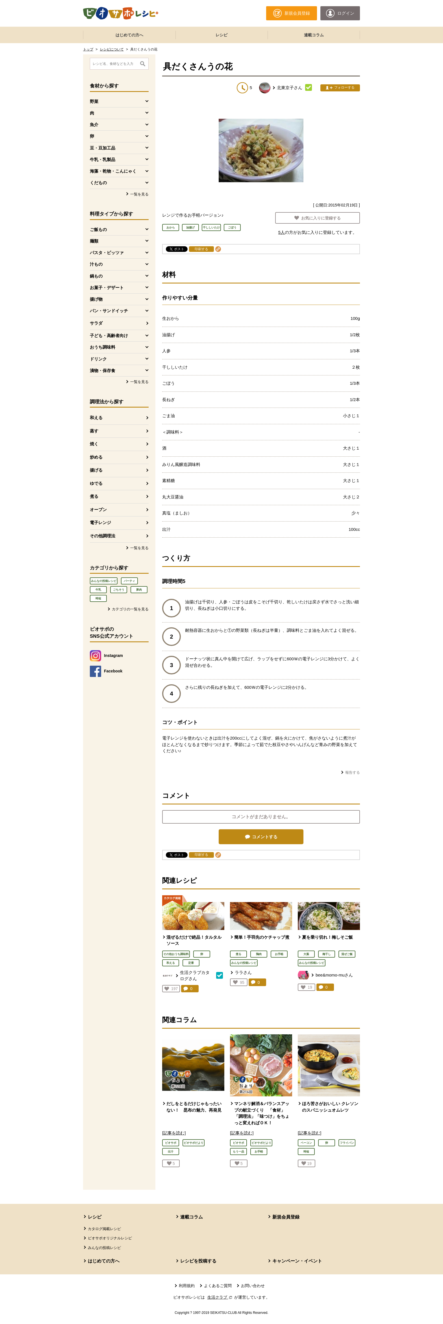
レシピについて (112, 49)
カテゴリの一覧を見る (130, 609)
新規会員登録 (285, 1217)
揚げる (96, 470)
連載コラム (314, 35)
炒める (96, 457)
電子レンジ (100, 522)
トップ (88, 49)
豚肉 (139, 589)
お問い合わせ (253, 1285)
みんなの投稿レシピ (103, 580)
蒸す (94, 430)
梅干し (326, 954)
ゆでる (96, 483)
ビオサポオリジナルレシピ (110, 1238)
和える (96, 417)
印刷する (201, 249)
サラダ (96, 323)
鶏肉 (259, 954)
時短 (98, 598)
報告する (352, 772)
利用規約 (187, 1285)
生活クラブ (220, 1297)
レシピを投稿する (198, 1261)
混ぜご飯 (347, 954)
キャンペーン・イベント (297, 1261)
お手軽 (279, 954)
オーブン (98, 509)
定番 (191, 962)
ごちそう (118, 589)
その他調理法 (102, 535)
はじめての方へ (129, 35)
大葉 (306, 954)
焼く (94, 443)
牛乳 (98, 589)
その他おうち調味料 (176, 954)
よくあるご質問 (218, 1285)
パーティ (129, 580)
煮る (94, 496)
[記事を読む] (174, 1133)
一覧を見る (139, 194)
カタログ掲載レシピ (104, 1229)
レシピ (221, 35)
